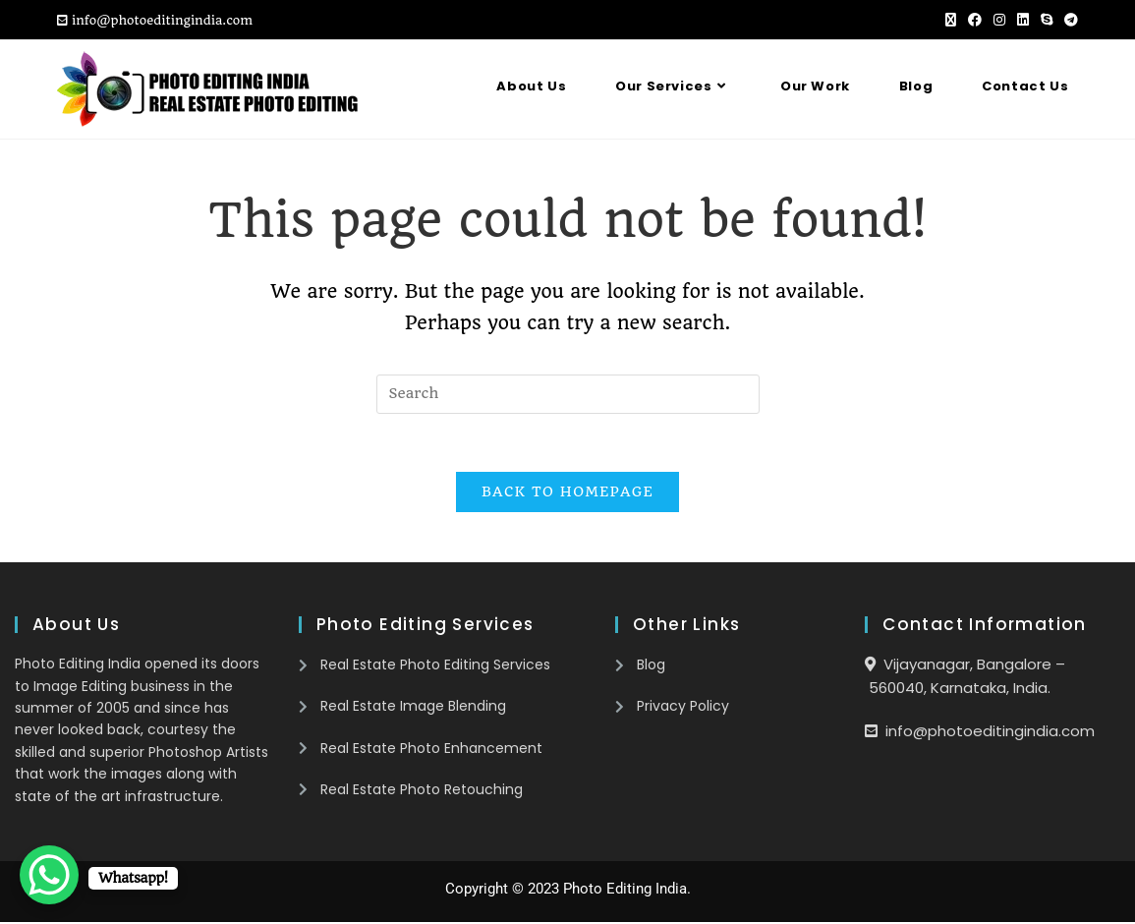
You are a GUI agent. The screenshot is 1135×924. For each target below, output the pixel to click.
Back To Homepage (567, 493)
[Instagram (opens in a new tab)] (999, 20)
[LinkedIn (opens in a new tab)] (1023, 20)
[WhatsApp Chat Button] (49, 874)
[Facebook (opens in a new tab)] (975, 20)
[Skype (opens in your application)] (1046, 20)
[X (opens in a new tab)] (950, 20)
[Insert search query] (568, 394)
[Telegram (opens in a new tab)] (1068, 20)
